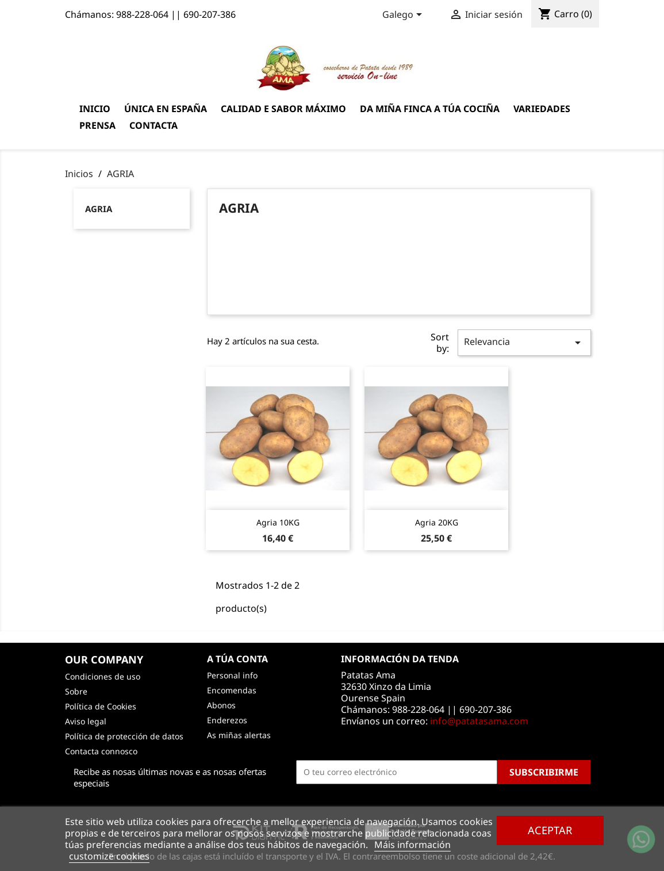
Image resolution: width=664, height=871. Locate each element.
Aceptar (550, 830)
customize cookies (109, 856)
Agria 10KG (278, 522)
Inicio (94, 108)
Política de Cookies (100, 706)
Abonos (221, 705)
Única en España (165, 108)
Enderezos (227, 720)
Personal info (232, 675)
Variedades (541, 108)
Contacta (153, 125)
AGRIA (98, 208)
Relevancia (524, 342)
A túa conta (237, 659)
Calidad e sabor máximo (283, 108)
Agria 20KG (436, 522)
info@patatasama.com (479, 721)
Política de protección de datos (124, 736)
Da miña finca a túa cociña (430, 108)
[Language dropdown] (404, 15)
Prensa (97, 125)
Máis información (412, 844)
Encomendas (231, 690)
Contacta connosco (101, 751)
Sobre (76, 691)
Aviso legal (85, 721)
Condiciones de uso (102, 676)
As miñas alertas (239, 735)
